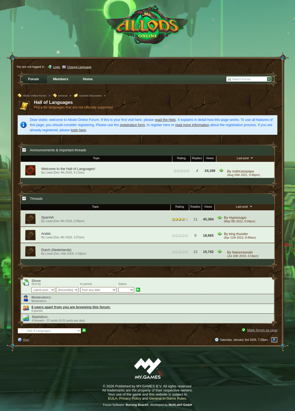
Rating (181, 158)
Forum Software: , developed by (147, 404)
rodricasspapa (243, 171)
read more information (192, 125)
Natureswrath (242, 252)
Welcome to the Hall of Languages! (68, 169)
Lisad (49, 221)
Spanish (47, 217)
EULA (112, 398)
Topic (96, 158)
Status (122, 283)
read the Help (165, 120)
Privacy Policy (130, 398)
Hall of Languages (53, 102)
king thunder (238, 234)
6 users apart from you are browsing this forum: (71, 307)
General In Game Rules (167, 398)
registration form (132, 125)
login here (78, 130)
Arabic (46, 234)
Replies (197, 158)
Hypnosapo (238, 218)
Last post (245, 158)
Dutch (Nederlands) (56, 250)
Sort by (36, 283)
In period (86, 283)
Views (210, 158)
